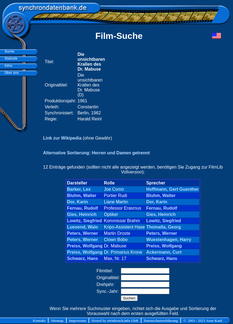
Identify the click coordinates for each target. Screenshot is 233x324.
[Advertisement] (153, 86)
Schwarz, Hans (82, 258)
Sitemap (57, 321)
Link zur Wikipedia (62, 138)
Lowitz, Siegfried (84, 220)
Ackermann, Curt (163, 252)
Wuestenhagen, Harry (168, 239)
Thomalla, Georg (163, 227)
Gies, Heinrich (82, 214)
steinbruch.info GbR (122, 321)
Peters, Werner (82, 233)
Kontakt (39, 321)
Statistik (10, 58)
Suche (9, 51)
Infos (7, 66)
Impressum (77, 321)
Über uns (11, 73)
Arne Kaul (214, 321)
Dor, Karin (77, 201)
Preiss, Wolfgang (85, 246)
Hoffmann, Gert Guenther (172, 189)
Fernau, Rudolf (82, 208)
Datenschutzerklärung (161, 321)
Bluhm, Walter (81, 195)
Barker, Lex (79, 189)
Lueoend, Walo (82, 227)
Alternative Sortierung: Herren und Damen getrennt (96, 153)
